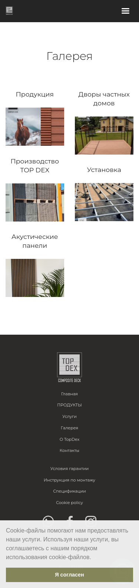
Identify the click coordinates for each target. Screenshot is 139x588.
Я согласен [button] (69, 575)
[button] (94, 558)
